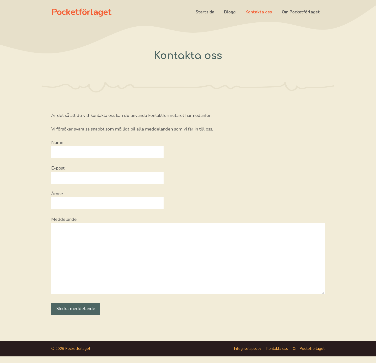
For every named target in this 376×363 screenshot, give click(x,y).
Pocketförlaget (81, 12)
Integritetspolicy (247, 348)
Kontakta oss (258, 12)
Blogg (230, 12)
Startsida (205, 12)
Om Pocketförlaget (301, 12)
